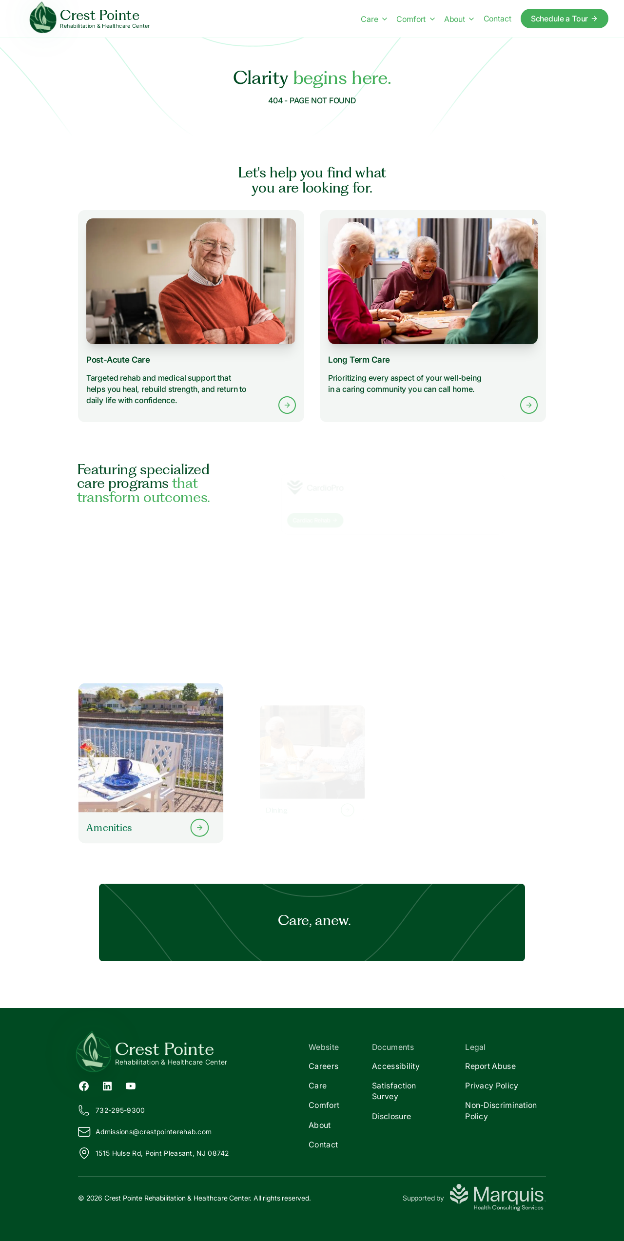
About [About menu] (459, 19)
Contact (323, 1144)
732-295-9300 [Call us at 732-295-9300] (111, 1110)
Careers (323, 1066)
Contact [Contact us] (497, 18)
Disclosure (391, 1116)
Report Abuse (490, 1066)
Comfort (324, 1105)
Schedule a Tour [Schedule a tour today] (565, 18)
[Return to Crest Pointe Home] (195, 1052)
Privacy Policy (491, 1085)
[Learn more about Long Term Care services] (433, 316)
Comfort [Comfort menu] (415, 19)
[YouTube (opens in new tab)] (130, 1085)
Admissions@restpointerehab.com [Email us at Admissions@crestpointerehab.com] (145, 1132)
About (320, 1125)
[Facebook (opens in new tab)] (84, 1085)
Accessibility (396, 1066)
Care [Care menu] (374, 19)
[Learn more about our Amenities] (150, 763)
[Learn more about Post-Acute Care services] (191, 316)
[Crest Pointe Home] (90, 19)
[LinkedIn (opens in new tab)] (107, 1085)
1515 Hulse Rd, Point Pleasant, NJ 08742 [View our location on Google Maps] (153, 1153)
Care (318, 1085)
